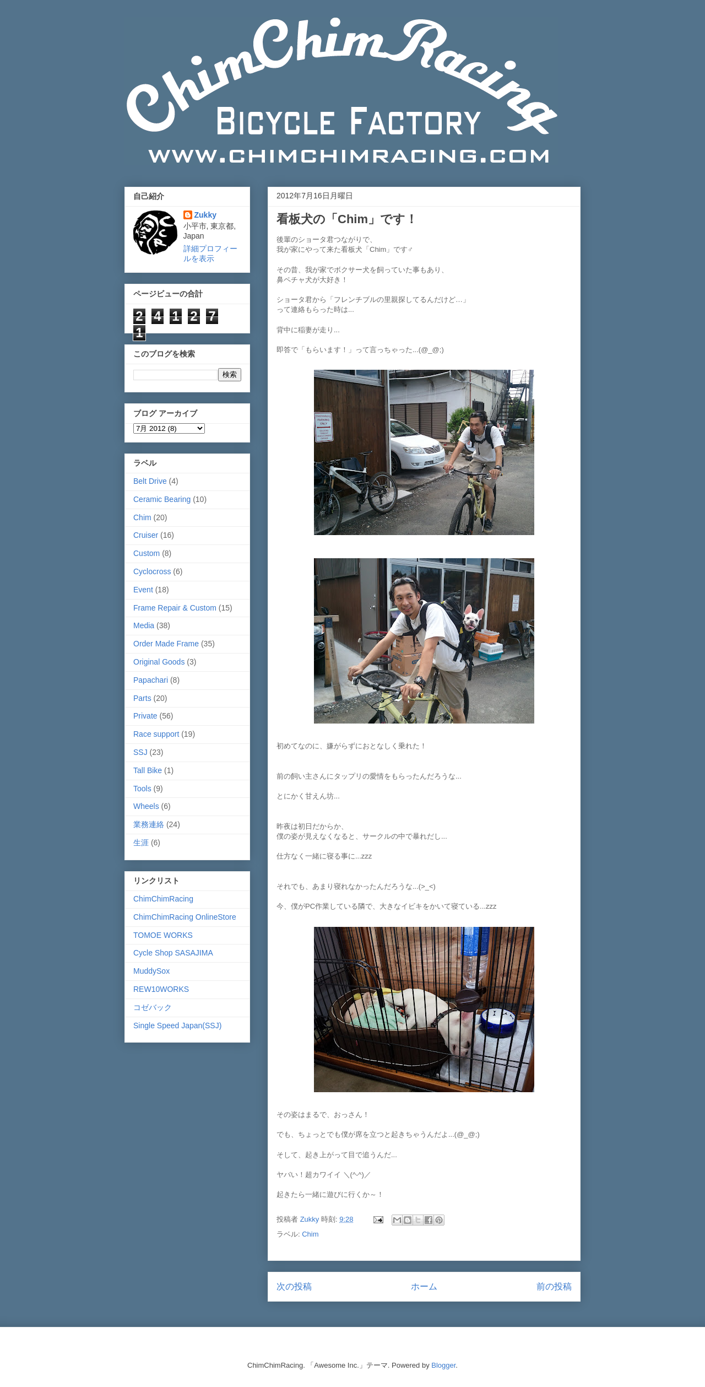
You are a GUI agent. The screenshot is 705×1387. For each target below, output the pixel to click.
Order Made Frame (166, 643)
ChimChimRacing (163, 898)
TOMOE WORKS (163, 935)
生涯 (141, 842)
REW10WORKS (161, 989)
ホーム (424, 1286)
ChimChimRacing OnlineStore (184, 917)
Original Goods (159, 661)
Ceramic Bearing (162, 499)
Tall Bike (147, 770)
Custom (146, 553)
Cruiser (145, 535)
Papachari (150, 680)
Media (143, 625)
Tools (142, 788)
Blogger (443, 1365)
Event (143, 589)
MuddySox (151, 971)
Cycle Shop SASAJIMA (173, 952)
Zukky (205, 215)
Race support (156, 734)
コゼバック (152, 1007)
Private (145, 715)
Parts (142, 698)
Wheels (146, 806)
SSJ (140, 752)
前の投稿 (554, 1286)
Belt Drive (150, 481)
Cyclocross (152, 571)
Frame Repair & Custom (174, 607)
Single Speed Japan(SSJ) (177, 1025)
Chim (310, 1234)
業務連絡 (148, 824)
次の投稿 (294, 1286)
